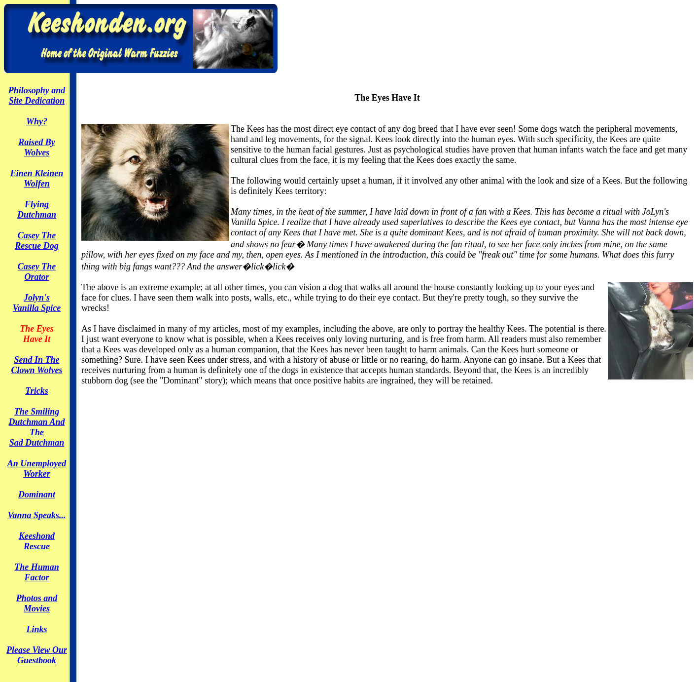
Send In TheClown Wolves (37, 365)
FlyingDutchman (36, 209)
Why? (36, 121)
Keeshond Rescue (37, 541)
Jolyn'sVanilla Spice (37, 303)
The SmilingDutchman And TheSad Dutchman (37, 427)
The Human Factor (36, 572)
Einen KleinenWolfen (37, 178)
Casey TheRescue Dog (37, 240)
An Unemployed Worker (37, 468)
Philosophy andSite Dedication (37, 95)
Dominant (36, 494)
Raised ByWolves (36, 147)
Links (36, 629)
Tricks (36, 391)
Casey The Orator (37, 272)
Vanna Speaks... (36, 515)
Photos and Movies (37, 603)
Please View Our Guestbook (36, 655)
